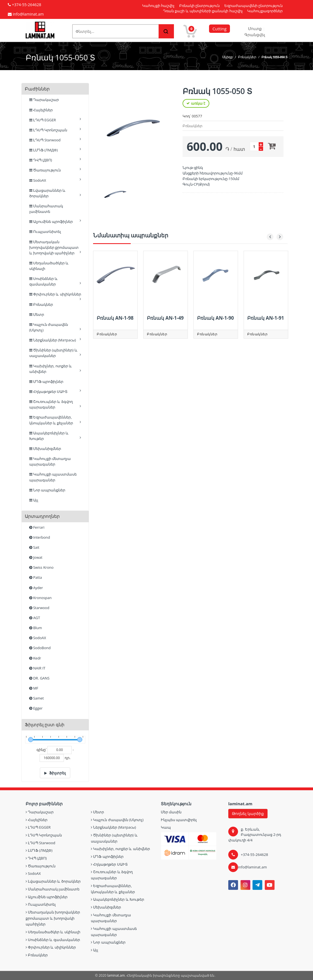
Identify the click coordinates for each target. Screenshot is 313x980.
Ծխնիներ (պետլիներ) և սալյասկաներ (55, 353)
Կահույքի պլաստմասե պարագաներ (53, 477)
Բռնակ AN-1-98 (115, 318)
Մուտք (255, 28)
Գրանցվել (254, 34)
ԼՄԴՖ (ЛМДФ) (55, 149)
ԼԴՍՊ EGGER (55, 119)
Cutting (219, 28)
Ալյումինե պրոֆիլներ (55, 221)
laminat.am (116, 975)
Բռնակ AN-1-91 (265, 318)
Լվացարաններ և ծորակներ (55, 193)
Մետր (36, 314)
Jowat (36, 557)
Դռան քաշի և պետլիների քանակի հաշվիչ (203, 10)
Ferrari (37, 527)
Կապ (166, 827)
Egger (36, 708)
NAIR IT (37, 668)
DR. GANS (39, 678)
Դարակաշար (44, 99)
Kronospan (40, 597)
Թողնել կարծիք (248, 813)
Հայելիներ (41, 109)
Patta (35, 577)
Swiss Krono (41, 567)
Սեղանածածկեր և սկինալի (49, 265)
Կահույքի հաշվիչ (158, 5)
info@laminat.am (252, 867)
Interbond (39, 537)
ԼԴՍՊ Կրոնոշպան (55, 129)
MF (33, 688)
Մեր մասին (171, 811)
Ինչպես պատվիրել (179, 819)
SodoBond (40, 647)
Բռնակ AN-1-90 (215, 318)
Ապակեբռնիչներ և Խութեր (55, 435)
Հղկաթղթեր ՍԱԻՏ (55, 391)
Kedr (35, 658)
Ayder (36, 587)
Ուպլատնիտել (45, 231)
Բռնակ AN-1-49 (165, 318)
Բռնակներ (247, 57)
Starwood (39, 607)
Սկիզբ (227, 57)
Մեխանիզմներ (45, 448)
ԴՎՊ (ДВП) (55, 159)
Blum (35, 627)
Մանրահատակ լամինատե (46, 208)
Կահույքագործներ (265, 10)
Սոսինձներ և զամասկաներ (55, 281)
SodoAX (55, 180)
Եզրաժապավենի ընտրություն (253, 5)
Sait (34, 547)
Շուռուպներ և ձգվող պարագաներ (55, 404)
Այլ (33, 500)
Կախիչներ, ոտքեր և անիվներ (55, 368)
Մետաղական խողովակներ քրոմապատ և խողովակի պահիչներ (55, 247)
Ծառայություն (55, 170)
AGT (34, 617)
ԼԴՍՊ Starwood (55, 139)
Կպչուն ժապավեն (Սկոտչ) (55, 327)
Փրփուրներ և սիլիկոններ (55, 295)
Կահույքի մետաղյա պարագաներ (50, 461)
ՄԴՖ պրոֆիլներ (46, 381)
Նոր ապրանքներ (47, 490)
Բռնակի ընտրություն (199, 5)
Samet (36, 698)
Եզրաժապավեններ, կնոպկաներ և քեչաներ (55, 420)
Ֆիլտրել (57, 772)
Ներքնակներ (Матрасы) (55, 340)
